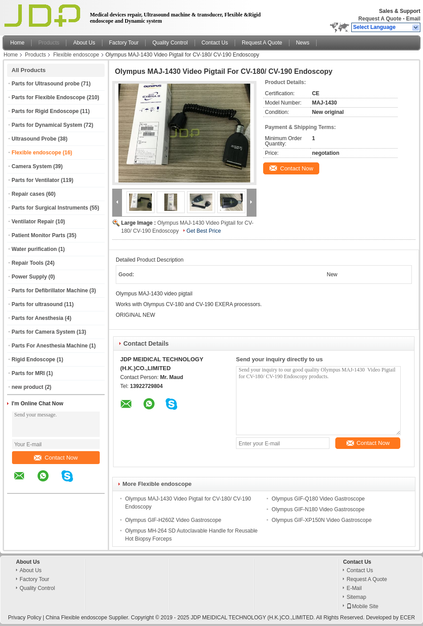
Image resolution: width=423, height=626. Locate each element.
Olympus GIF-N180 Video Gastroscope (318, 509)
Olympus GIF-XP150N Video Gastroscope (322, 520)
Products (48, 43)
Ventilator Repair (33, 221)
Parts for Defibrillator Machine (50, 290)
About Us (84, 43)
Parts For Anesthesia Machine (50, 346)
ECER (407, 617)
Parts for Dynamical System (47, 125)
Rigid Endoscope (33, 359)
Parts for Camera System (43, 332)
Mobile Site (362, 606)
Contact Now (55, 457)
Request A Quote (379, 19)
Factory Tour (123, 43)
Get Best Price (204, 231)
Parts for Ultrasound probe (46, 84)
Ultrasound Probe (34, 139)
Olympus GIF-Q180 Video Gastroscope (318, 499)
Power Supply (29, 277)
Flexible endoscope (76, 55)
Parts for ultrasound (37, 304)
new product (27, 387)
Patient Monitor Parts (38, 235)
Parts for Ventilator (35, 180)
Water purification (34, 249)
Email (413, 19)
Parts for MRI (28, 373)
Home (17, 43)
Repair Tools (28, 263)
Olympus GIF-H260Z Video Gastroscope (173, 520)
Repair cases (28, 194)
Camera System (32, 166)
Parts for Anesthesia (37, 318)
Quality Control (169, 43)
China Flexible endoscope (76, 617)
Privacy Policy (24, 617)
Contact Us (215, 43)
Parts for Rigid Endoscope (45, 111)
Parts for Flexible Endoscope (48, 97)
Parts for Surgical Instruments (50, 208)
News (302, 43)
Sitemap (356, 597)
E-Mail (354, 588)
